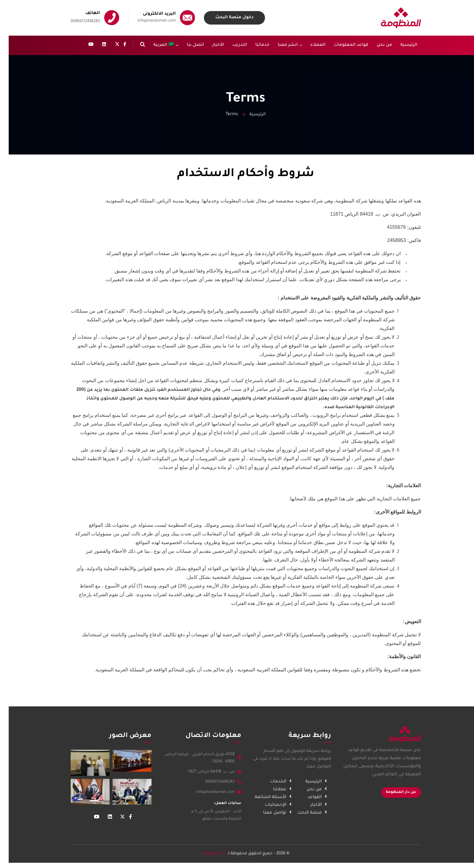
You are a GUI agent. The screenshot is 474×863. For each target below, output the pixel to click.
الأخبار (315, 805)
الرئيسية (249, 114)
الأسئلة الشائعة (270, 797)
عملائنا (279, 789)
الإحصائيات (275, 805)
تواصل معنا (274, 813)
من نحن (313, 789)
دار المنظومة (206, 853)
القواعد (314, 797)
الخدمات (278, 781)
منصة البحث (309, 813)
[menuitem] (157, 45)
